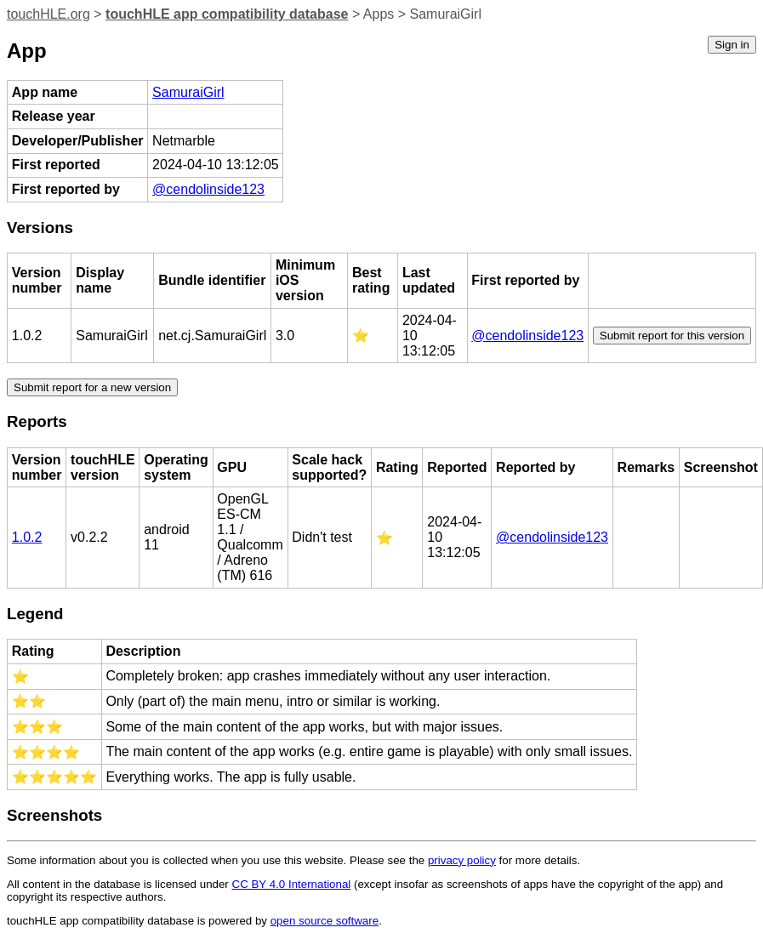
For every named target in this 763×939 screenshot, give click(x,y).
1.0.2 (27, 537)
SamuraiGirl (188, 92)
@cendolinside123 (208, 189)
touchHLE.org (48, 14)
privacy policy (462, 860)
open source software (324, 920)
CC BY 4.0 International (291, 884)
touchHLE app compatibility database (226, 14)
